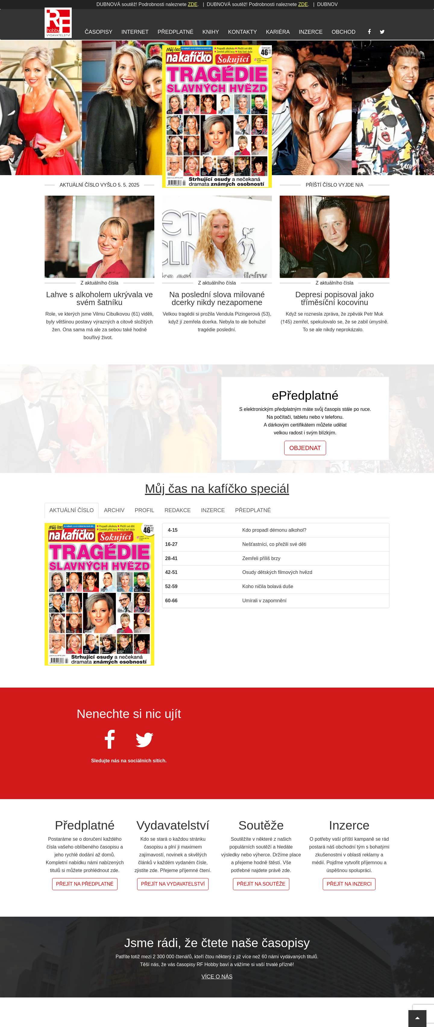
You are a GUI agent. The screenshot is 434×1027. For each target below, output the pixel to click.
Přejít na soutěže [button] (261, 884)
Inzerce (310, 32)
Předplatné (175, 32)
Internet (135, 32)
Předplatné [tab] (253, 510)
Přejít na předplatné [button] (85, 884)
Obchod (343, 32)
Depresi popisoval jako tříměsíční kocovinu (334, 298)
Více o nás (216, 977)
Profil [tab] (144, 510)
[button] (417, 1018)
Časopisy (98, 32)
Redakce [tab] (178, 510)
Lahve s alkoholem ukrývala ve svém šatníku (99, 298)
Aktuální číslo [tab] (71, 510)
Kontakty (242, 32)
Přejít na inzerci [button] (349, 884)
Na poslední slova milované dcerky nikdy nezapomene (217, 298)
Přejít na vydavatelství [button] (173, 884)
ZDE (112, 4)
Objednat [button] (305, 448)
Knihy (211, 32)
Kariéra (278, 32)
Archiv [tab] (114, 510)
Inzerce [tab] (213, 510)
